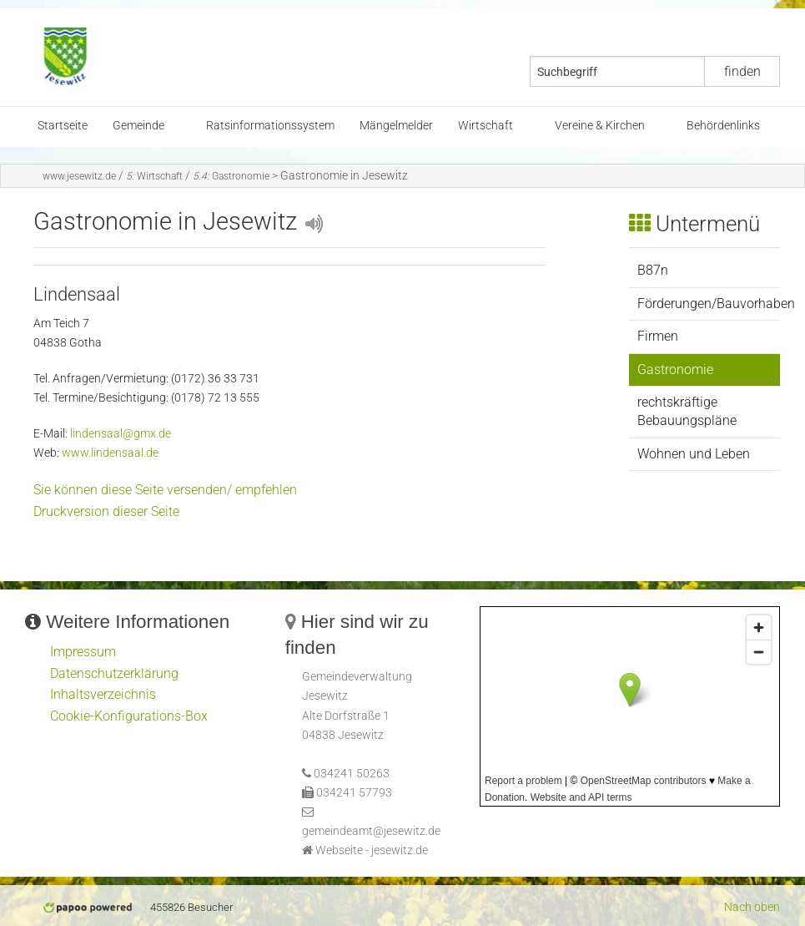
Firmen (657, 336)
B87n (652, 270)
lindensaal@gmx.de (120, 434)
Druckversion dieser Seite (106, 511)
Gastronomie (231, 176)
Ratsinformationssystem (270, 126)
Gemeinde (138, 126)
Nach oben (752, 907)
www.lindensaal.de (110, 453)
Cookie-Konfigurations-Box (129, 716)
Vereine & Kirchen (600, 126)
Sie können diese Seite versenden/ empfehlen (165, 490)
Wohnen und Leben (693, 454)
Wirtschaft (485, 126)
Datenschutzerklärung (114, 673)
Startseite (63, 126)
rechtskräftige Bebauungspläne (687, 411)
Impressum (83, 652)
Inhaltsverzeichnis (103, 694)
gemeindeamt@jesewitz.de (371, 831)
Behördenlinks (723, 126)
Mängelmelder (396, 126)
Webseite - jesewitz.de (371, 850)
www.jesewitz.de (79, 176)
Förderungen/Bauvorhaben (708, 303)
